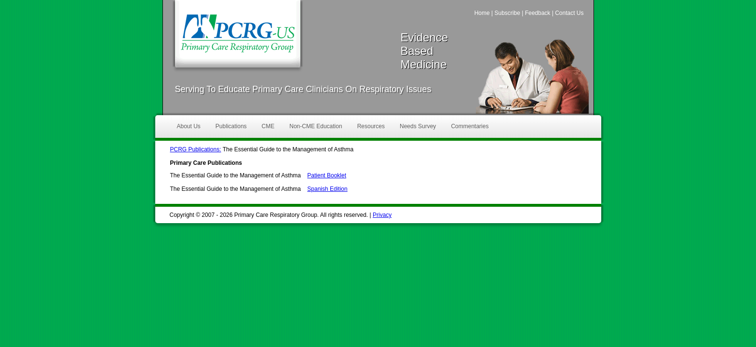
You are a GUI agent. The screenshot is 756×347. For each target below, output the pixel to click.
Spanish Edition (327, 189)
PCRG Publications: (195, 149)
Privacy (382, 215)
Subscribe (507, 13)
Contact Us (569, 13)
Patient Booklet (326, 175)
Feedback (538, 13)
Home (482, 13)
